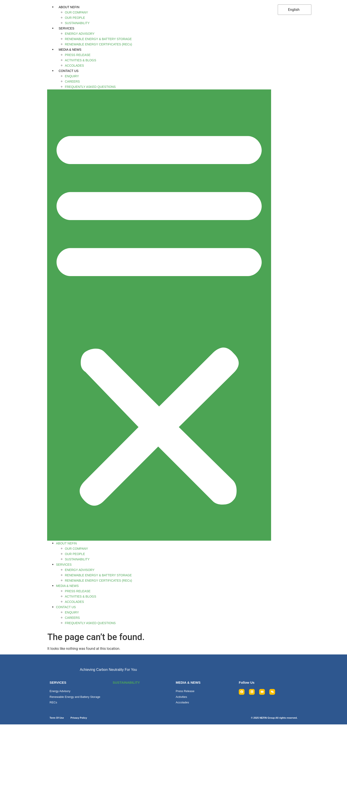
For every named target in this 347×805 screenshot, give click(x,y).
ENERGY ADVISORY (79, 33)
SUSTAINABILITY (77, 23)
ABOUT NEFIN (68, 7)
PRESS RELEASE (77, 55)
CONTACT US (68, 71)
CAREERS (72, 81)
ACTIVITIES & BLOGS (80, 60)
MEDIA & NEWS (69, 49)
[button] (158, 313)
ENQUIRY (72, 76)
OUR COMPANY (76, 12)
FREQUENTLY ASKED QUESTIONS (90, 87)
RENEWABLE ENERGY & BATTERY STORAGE (98, 39)
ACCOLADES (74, 65)
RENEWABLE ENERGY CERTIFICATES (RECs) (98, 44)
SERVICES (66, 28)
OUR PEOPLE (75, 17)
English (292, 10)
